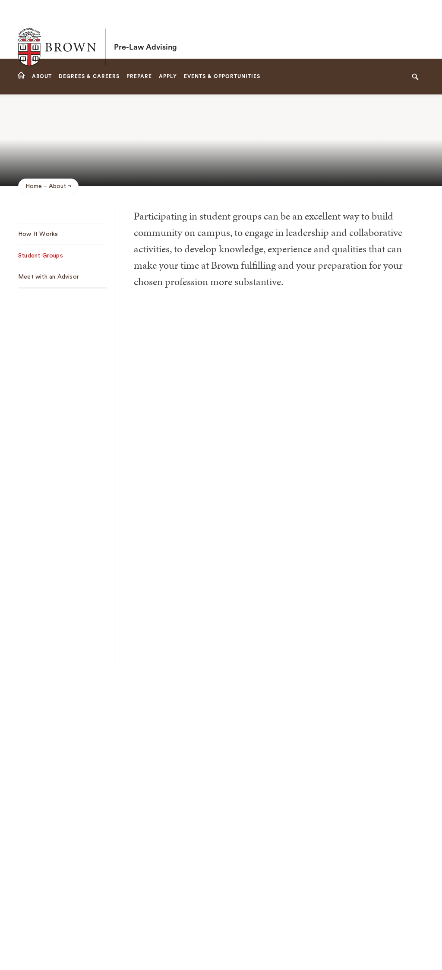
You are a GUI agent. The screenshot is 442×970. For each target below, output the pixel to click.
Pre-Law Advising (145, 29)
